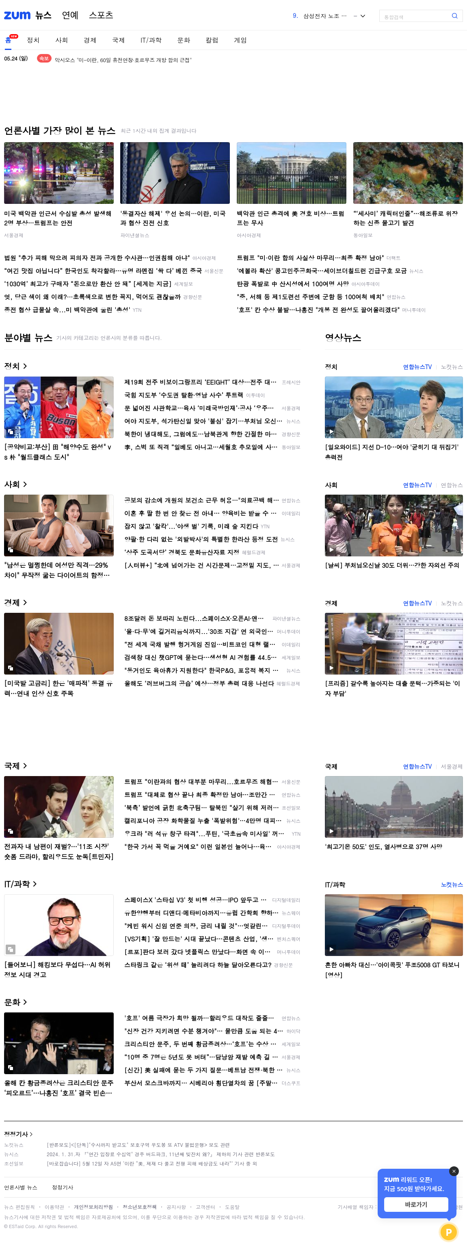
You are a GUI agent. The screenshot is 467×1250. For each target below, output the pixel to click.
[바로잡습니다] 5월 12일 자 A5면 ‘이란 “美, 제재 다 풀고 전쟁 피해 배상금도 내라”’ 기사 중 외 (152, 1163)
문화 (183, 40)
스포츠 (101, 15)
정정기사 (16, 1134)
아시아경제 (249, 234)
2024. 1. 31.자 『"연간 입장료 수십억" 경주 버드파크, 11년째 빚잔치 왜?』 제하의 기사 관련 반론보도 (161, 1154)
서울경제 (14, 234)
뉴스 (43, 15)
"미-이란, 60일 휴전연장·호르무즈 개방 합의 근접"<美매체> (123, 58)
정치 (33, 40)
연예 (70, 15)
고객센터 (205, 1206)
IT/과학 (151, 40)
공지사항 (176, 1206)
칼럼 (211, 40)
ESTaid (16, 1226)
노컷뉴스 (452, 367)
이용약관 (54, 1206)
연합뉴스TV (417, 367)
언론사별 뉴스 (20, 1187)
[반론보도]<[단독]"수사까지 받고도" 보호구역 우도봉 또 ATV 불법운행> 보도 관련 (138, 1144)
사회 (61, 40)
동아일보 (363, 234)
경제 (90, 40)
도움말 (232, 1206)
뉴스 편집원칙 (19, 1206)
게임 (240, 40)
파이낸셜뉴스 (134, 234)
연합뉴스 (452, 485)
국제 (118, 40)
